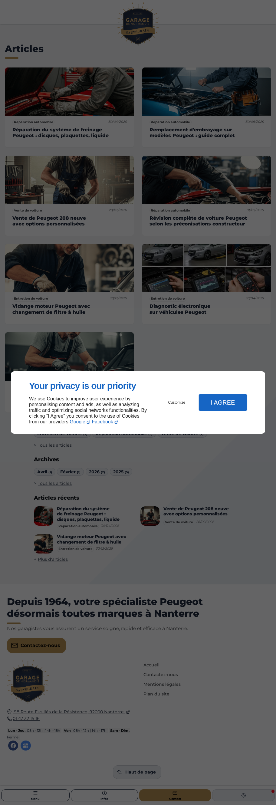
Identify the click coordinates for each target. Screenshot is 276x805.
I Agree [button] (223, 402)
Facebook (102, 421)
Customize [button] (177, 402)
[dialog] (138, 402)
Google (77, 421)
